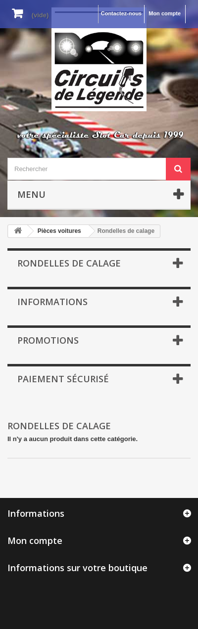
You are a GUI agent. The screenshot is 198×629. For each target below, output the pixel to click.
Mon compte (164, 13)
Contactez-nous (121, 13)
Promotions (48, 340)
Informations (52, 302)
